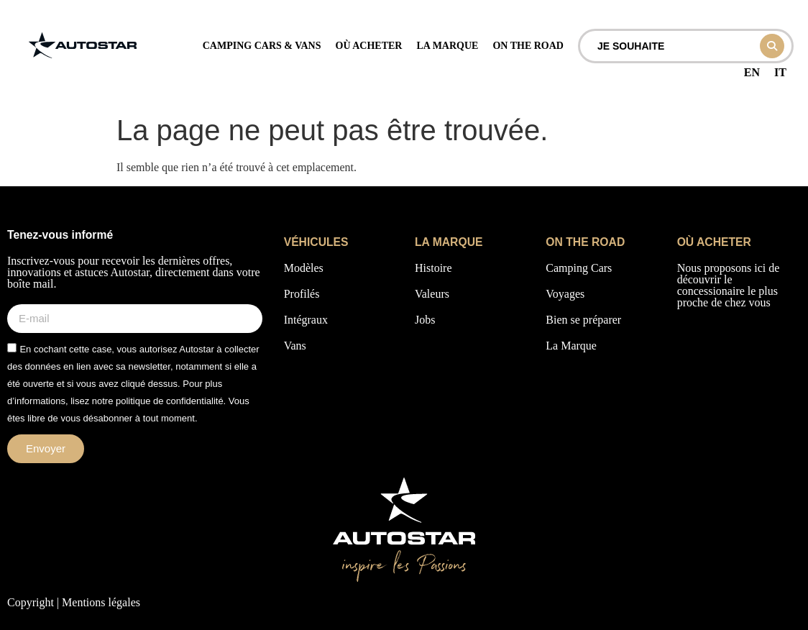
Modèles (303, 268)
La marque (447, 45)
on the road (528, 45)
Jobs (425, 320)
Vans (295, 345)
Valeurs (432, 294)
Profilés (302, 294)
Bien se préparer (583, 320)
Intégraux (306, 320)
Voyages (565, 294)
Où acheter (369, 45)
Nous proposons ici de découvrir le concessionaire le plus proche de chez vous (728, 285)
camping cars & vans (262, 45)
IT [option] (780, 72)
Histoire (433, 268)
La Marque (571, 345)
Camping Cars (579, 268)
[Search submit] (772, 46)
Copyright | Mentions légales (73, 602)
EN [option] (752, 72)
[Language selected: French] (765, 74)
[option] (752, 72)
